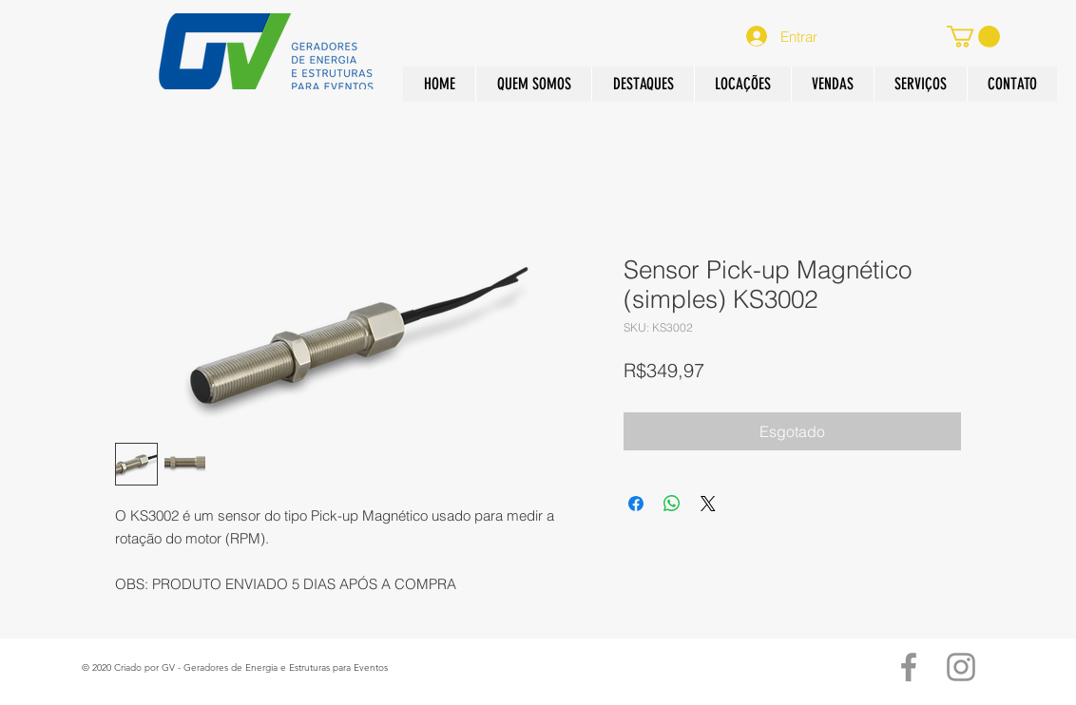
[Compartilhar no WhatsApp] (672, 503)
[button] (832, 84)
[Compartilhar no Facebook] (635, 503)
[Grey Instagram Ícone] (961, 667)
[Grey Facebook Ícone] (909, 667)
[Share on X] (708, 503)
